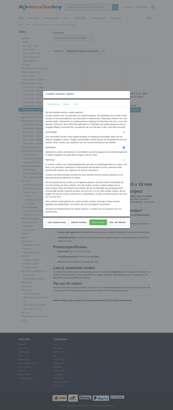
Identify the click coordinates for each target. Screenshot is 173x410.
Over (76, 110)
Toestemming (53, 110)
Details (66, 110)
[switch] (124, 138)
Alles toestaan (98, 228)
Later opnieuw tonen (57, 228)
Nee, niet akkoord (118, 228)
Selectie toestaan (79, 228)
